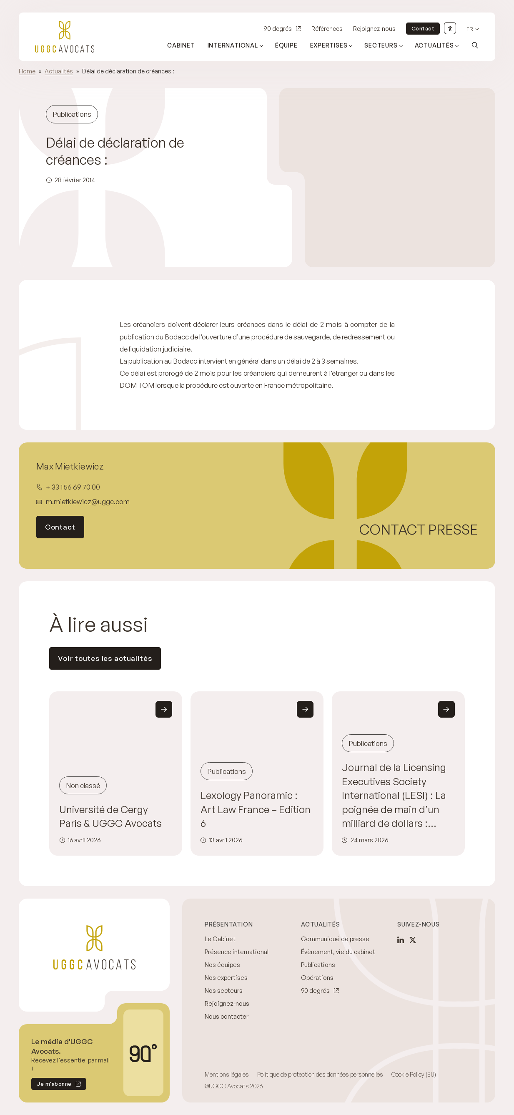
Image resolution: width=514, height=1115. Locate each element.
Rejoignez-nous (374, 28)
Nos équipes (222, 965)
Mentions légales (227, 1074)
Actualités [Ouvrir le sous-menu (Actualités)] (434, 45)
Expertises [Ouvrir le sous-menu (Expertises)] (329, 45)
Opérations (317, 978)
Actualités (59, 71)
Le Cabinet (220, 939)
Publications (318, 965)
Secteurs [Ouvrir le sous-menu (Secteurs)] (380, 45)
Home (27, 71)
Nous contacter (226, 1016)
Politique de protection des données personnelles (320, 1074)
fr (469, 29)
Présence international (236, 952)
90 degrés (277, 28)
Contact (423, 28)
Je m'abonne (51, 1085)
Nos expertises (226, 978)
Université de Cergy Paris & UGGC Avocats (110, 816)
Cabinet (181, 45)
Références (327, 28)
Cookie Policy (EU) (413, 1074)
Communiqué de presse (335, 939)
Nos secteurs (224, 990)
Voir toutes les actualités (105, 658)
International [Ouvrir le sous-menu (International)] (233, 45)
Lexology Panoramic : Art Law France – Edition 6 (256, 809)
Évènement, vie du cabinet (338, 952)
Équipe (286, 45)
